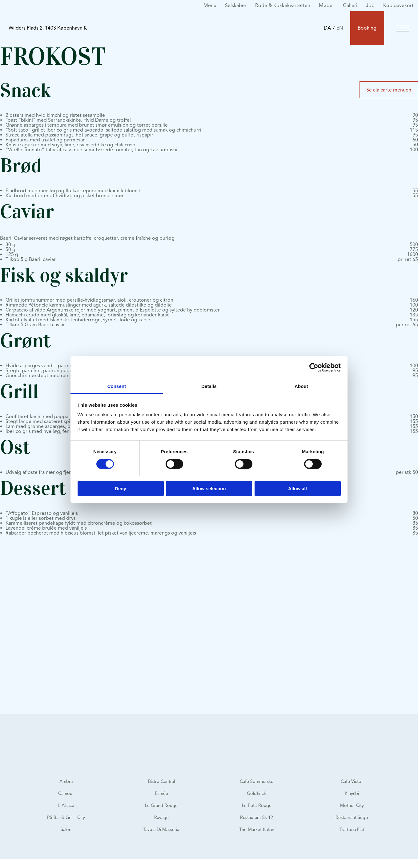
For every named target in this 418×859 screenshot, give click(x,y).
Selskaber (236, 5)
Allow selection (209, 488)
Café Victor (352, 781)
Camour (66, 793)
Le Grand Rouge (161, 805)
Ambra (66, 781)
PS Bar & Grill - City (66, 817)
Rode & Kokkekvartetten (282, 5)
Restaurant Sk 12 (256, 817)
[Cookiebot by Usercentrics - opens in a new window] (314, 367)
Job (370, 5)
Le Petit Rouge (256, 805)
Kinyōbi (352, 793)
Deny (120, 488)
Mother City (352, 805)
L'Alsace (66, 805)
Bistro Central (161, 781)
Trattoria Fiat (352, 829)
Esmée (161, 793)
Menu (209, 5)
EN (339, 28)
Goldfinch (256, 793)
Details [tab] (209, 386)
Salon (66, 829)
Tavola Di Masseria (161, 829)
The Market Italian (256, 829)
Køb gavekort (398, 5)
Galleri (350, 5)
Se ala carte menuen (388, 90)
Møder (326, 5)
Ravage (161, 817)
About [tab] (301, 386)
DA (327, 28)
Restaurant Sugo (352, 817)
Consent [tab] (116, 386)
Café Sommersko (257, 781)
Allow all (297, 488)
